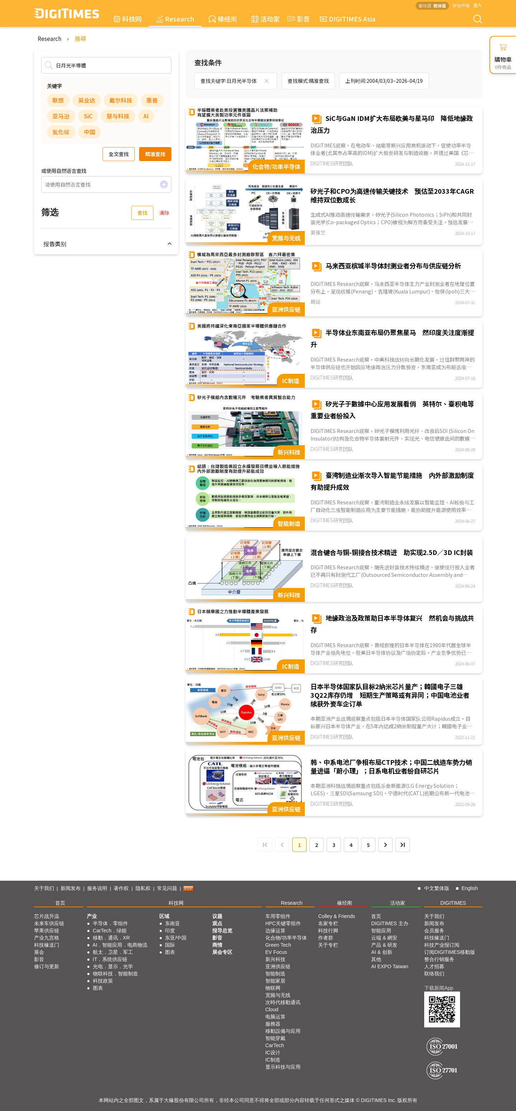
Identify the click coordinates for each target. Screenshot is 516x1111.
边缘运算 (275, 930)
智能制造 (275, 973)
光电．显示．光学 (113, 966)
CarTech (274, 1045)
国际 (170, 945)
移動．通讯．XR (111, 938)
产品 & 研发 (384, 945)
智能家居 (275, 981)
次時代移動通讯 (282, 1002)
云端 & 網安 (384, 938)
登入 (477, 5)
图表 (98, 988)
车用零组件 (277, 916)
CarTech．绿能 (110, 930)
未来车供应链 (49, 923)
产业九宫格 (46, 938)
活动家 (265, 18)
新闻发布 (71, 888)
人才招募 (434, 966)
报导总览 (222, 930)
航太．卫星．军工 (113, 952)
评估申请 (461, 5)
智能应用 (381, 930)
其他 (376, 959)
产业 (92, 916)
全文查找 (119, 153)
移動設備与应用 (282, 1031)
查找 (142, 212)
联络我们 (434, 973)
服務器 (272, 1024)
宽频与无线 (277, 995)
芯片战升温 (46, 916)
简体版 (439, 6)
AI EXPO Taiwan (389, 966)
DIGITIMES (453, 903)
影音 (297, 18)
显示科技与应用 (282, 1067)
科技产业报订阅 (441, 945)
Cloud (272, 1009)
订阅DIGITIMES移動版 (449, 952)
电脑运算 (275, 1017)
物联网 (272, 988)
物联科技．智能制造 (115, 973)
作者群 (325, 938)
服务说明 (97, 888)
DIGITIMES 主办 (389, 923)
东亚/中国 (175, 938)
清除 (164, 212)
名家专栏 (328, 923)
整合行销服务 (439, 959)
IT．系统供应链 (110, 959)
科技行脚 (328, 930)
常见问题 (167, 888)
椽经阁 (223, 18)
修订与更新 (46, 966)
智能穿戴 (275, 1038)
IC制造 (272, 1060)
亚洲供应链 (277, 966)
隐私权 (143, 888)
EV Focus (276, 952)
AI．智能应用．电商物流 (120, 945)
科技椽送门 (46, 945)
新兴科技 (275, 959)
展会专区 (222, 952)
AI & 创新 (381, 952)
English (469, 888)
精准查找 (155, 153)
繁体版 (424, 6)
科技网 (127, 18)
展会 (39, 952)
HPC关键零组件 (283, 923)
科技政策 (103, 981)
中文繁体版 (436, 888)
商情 (217, 945)
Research (175, 18)
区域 (164, 916)
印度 (170, 930)
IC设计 (272, 1052)
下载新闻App (438, 988)
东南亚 (172, 923)
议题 (217, 916)
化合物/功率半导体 (286, 938)
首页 (60, 903)
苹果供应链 (46, 930)
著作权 (121, 888)
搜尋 (80, 38)
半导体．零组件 (110, 923)
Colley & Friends (336, 916)
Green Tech (278, 945)
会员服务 (434, 930)
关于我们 (44, 888)
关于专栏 (328, 945)
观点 (217, 923)
